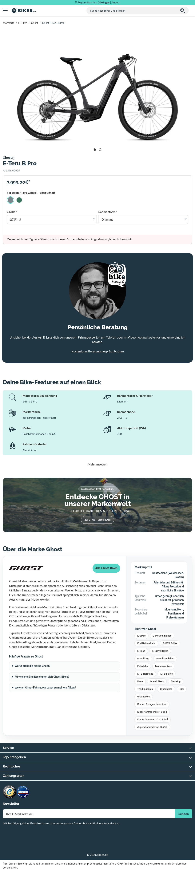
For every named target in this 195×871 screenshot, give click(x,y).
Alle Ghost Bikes (106, 568)
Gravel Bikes (157, 681)
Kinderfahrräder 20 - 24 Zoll (152, 719)
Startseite (8, 22)
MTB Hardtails (145, 673)
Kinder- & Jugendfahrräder (152, 704)
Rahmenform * (107, 212)
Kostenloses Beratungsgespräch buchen (97, 351)
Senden (183, 813)
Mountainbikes (163, 666)
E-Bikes (22, 22)
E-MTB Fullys (170, 643)
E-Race (141, 650)
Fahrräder (142, 666)
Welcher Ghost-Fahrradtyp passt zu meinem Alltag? (45, 687)
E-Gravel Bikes (160, 650)
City (182, 689)
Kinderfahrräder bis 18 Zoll (152, 711)
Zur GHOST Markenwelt (98, 519)
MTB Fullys (166, 673)
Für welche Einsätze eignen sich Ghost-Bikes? (42, 676)
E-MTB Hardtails (146, 643)
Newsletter (11, 804)
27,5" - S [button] (15, 219)
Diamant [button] (107, 219)
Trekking (176, 681)
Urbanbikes (143, 696)
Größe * (12, 212)
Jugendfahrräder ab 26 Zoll (152, 727)
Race (140, 681)
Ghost (34, 22)
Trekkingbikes (145, 689)
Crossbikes (166, 689)
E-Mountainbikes (162, 635)
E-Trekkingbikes (165, 658)
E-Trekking (143, 658)
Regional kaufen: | (99, 2)
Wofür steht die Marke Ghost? (32, 665)
